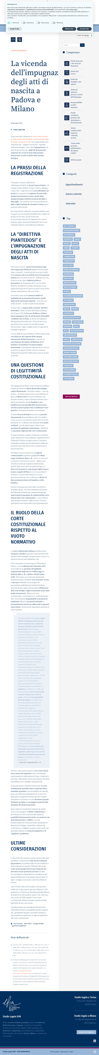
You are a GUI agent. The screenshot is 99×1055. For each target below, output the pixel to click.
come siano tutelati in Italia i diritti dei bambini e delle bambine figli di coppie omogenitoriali (29, 139)
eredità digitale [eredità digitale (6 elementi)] (69, 304)
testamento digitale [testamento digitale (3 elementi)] (71, 374)
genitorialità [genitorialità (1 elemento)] (68, 313)
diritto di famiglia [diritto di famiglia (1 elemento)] (70, 287)
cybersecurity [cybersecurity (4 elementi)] (69, 261)
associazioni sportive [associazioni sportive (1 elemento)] (71, 230)
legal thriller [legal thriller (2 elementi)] (77, 322)
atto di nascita (18, 923)
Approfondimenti (19, 50)
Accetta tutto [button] (84, 29)
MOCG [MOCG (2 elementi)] (66, 331)
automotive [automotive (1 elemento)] (68, 239)
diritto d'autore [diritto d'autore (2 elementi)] (69, 283)
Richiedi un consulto (86, 1032)
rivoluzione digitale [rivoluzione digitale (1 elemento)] (71, 361)
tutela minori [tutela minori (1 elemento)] (68, 378)
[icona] (82, 45)
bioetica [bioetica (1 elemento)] (67, 243)
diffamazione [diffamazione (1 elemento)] (68, 274)
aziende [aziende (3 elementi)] (77, 239)
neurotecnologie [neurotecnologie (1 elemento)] (77, 331)
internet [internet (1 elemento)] (67, 322)
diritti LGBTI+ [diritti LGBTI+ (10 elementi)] (68, 278)
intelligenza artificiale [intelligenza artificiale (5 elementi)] (72, 317)
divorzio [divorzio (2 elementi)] (67, 291)
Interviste (70, 203)
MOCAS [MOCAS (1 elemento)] (76, 326)
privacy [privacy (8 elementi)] (66, 339)
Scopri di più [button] (14, 29)
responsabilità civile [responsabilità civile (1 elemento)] (71, 348)
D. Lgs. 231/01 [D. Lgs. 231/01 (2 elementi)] (68, 265)
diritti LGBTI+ (28, 923)
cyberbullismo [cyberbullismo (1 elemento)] (69, 256)
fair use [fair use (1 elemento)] (66, 309)
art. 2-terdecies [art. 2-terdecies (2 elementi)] (69, 226)
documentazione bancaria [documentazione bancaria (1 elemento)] (73, 296)
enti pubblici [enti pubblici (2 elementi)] (68, 300)
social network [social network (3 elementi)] (69, 370)
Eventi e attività (74, 194)
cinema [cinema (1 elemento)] (66, 248)
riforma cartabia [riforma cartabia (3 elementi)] (70, 352)
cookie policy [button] (73, 9)
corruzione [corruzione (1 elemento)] (68, 252)
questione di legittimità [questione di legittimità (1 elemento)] (72, 344)
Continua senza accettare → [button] (83, 3)
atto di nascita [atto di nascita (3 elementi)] (69, 235)
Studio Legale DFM (19, 130)
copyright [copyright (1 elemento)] (75, 248)
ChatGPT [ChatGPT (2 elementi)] (75, 243)
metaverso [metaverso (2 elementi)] (67, 326)
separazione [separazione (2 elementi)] (68, 365)
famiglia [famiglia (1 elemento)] (75, 309)
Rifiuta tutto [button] (69, 29)
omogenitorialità (38, 923)
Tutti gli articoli (71, 397)
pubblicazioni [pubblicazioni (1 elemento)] (76, 339)
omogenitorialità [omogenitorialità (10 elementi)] (70, 335)
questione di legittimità (19, 926)
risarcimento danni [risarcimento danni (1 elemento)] (70, 357)
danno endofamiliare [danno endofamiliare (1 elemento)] (71, 270)
